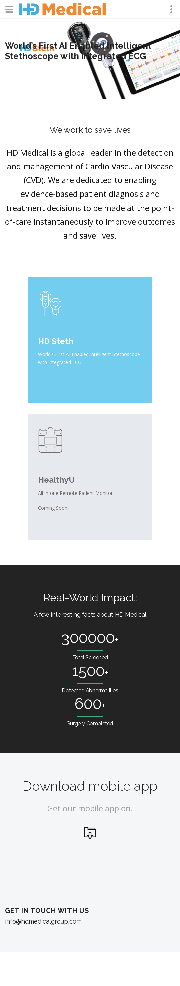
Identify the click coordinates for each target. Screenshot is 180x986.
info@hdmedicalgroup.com (43, 921)
